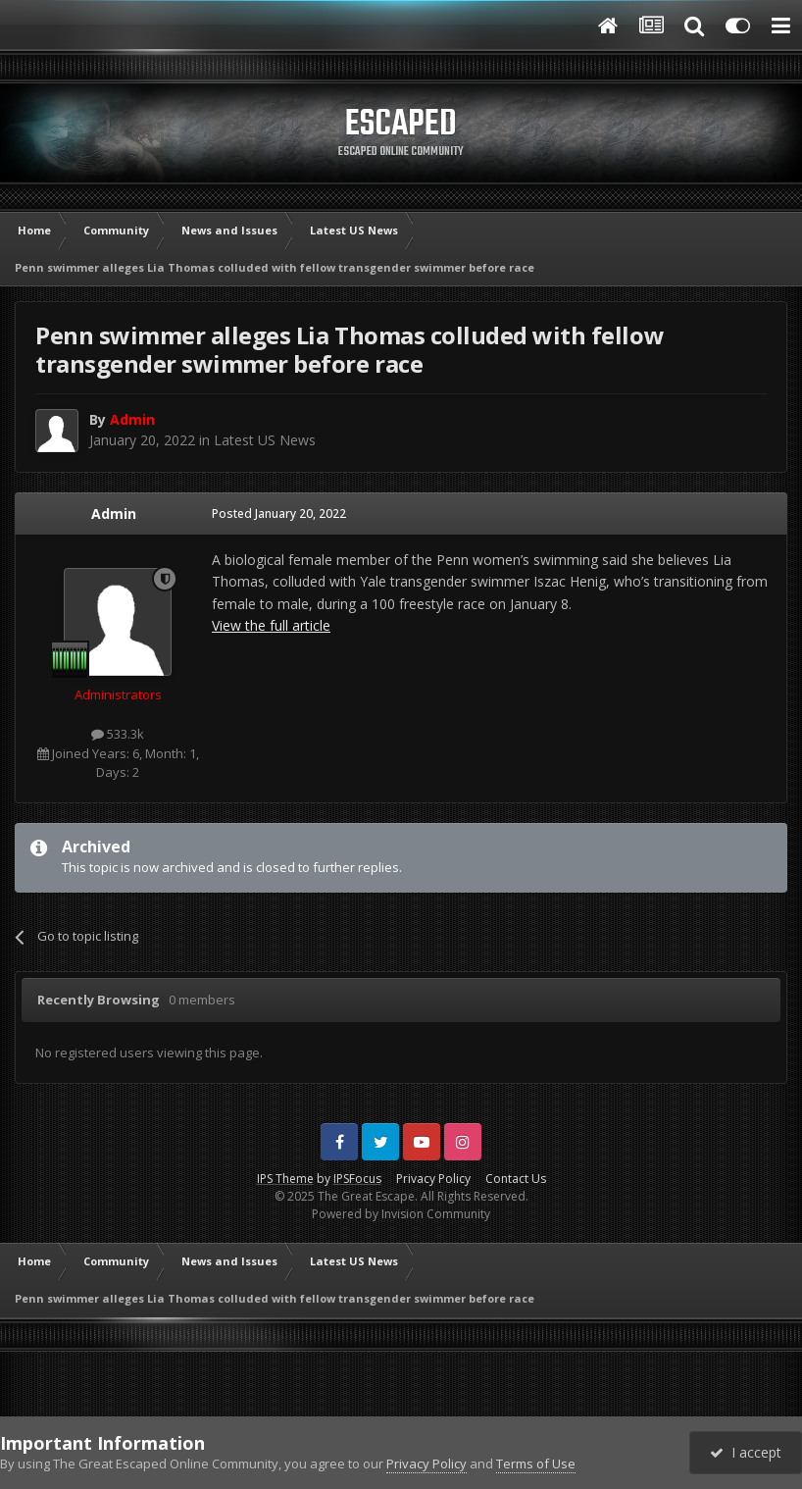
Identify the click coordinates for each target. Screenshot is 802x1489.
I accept (745, 1452)
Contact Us (515, 1178)
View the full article (271, 625)
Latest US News (265, 440)
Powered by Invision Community (401, 1214)
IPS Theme (285, 1178)
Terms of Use (536, 1463)
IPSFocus (357, 1178)
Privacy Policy (433, 1178)
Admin (113, 513)
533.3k (117, 734)
